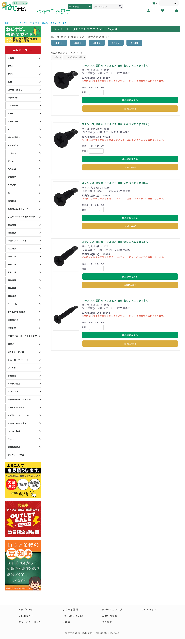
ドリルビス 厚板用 (16, 312)
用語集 (66, 622)
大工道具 (12, 248)
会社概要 (107, 622)
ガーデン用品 (14, 383)
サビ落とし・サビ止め (18, 415)
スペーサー (13, 105)
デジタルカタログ (112, 609)
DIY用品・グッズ (16, 351)
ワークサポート (15, 304)
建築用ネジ (13, 320)
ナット (11, 73)
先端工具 (12, 264)
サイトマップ (149, 609)
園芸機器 (12, 280)
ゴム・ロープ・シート (18, 359)
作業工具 (12, 256)
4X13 (59, 43)
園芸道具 (12, 296)
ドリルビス (16, 23)
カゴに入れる (130, 108)
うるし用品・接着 (16, 407)
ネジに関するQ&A (73, 616)
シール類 (12, 367)
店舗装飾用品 (14, 447)
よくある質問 (70, 609)
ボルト (11, 65)
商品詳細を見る (130, 100)
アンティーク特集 (16, 455)
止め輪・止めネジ (16, 89)
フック (11, 439)
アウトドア (13, 391)
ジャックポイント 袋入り (36, 23)
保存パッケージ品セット (19, 399)
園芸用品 (12, 288)
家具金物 (12, 375)
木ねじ (11, 113)
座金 (10, 81)
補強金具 (12, 232)
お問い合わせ (109, 616)
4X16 (78, 43)
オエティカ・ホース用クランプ (22, 336)
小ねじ (11, 57)
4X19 (96, 43)
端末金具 (12, 200)
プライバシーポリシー (31, 622)
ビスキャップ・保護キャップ (21, 216)
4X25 (115, 43)
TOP (7, 23)
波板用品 (12, 177)
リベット (12, 153)
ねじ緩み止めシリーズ (18, 208)
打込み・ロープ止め (17, 423)
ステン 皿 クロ (58, 23)
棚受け (11, 343)
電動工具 (12, 272)
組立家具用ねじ (15, 137)
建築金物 (12, 328)
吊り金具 (12, 169)
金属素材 (12, 224)
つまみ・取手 (14, 431)
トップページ (26, 609)
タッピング (13, 121)
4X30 (134, 43)
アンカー (12, 161)
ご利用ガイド (26, 616)
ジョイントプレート (17, 240)
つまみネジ (13, 97)
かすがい (12, 185)
